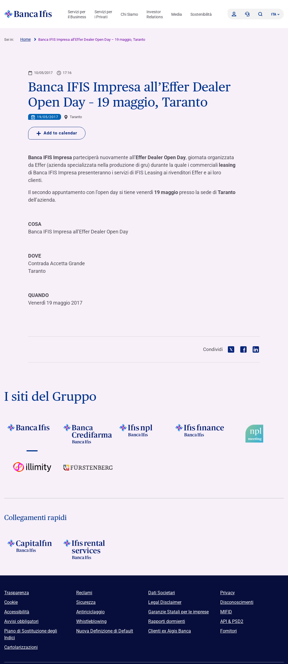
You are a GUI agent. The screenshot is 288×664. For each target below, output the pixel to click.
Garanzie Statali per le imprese (178, 612)
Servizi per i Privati (103, 14)
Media (176, 14)
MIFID (226, 612)
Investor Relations (155, 14)
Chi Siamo (129, 14)
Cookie (11, 602)
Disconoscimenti (236, 602)
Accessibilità (16, 612)
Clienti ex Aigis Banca (169, 631)
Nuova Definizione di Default (104, 631)
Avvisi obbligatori (21, 621)
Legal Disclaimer (164, 602)
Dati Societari (161, 592)
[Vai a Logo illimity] (32, 472)
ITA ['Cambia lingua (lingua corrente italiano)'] (275, 14)
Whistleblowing (91, 621)
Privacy (227, 592)
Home (25, 39)
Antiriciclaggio (90, 612)
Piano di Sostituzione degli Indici (30, 634)
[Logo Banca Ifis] (28, 14)
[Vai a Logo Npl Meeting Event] (256, 434)
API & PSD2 (231, 621)
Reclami (84, 592)
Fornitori (228, 631)
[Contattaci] (247, 14)
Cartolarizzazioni (21, 647)
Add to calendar (57, 133)
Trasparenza (16, 592)
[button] (260, 14)
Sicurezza (86, 602)
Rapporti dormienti (166, 621)
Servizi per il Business (77, 14)
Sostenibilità (201, 14)
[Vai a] (32, 434)
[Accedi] (234, 14)
